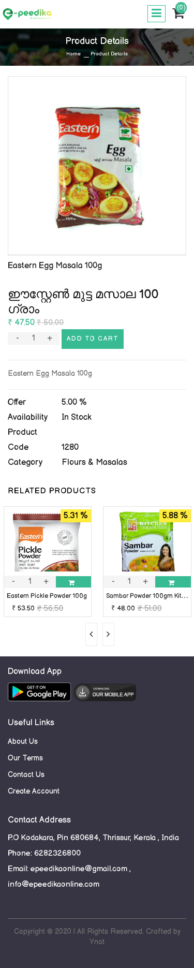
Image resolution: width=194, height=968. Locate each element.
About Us (23, 741)
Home (73, 54)
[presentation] (91, 634)
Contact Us (26, 774)
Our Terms (25, 758)
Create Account (33, 791)
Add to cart (92, 339)
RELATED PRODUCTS (52, 491)
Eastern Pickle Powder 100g (47, 596)
